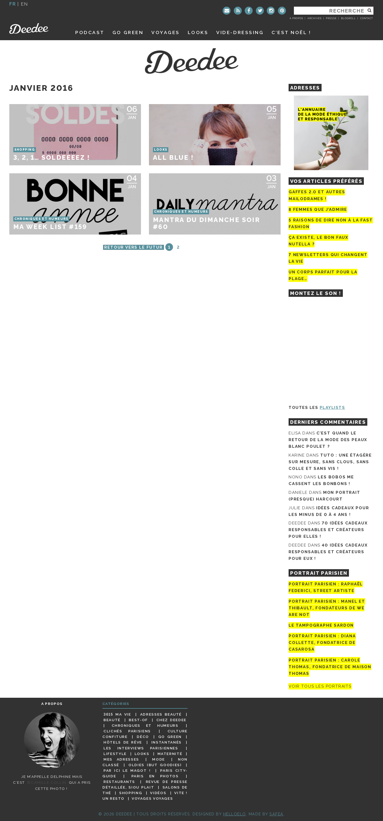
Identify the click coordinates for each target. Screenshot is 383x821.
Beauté (111, 720)
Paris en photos (155, 776)
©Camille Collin (46, 782)
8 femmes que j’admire (318, 209)
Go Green (170, 736)
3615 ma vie (117, 714)
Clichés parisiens (127, 731)
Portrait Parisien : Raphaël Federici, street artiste (326, 587)
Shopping (130, 793)
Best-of (138, 720)
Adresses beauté (161, 714)
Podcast (90, 32)
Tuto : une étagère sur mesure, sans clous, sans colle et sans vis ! (330, 462)
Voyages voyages (152, 798)
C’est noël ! (291, 32)
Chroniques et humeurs (145, 725)
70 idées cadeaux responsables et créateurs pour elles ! (328, 530)
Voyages (165, 32)
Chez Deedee (171, 720)
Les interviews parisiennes (140, 748)
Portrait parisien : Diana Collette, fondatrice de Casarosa (322, 643)
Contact (366, 18)
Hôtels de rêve (122, 742)
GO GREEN (128, 32)
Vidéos (158, 793)
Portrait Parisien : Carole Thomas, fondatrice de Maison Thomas (330, 667)
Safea (276, 814)
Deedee (36, 28)
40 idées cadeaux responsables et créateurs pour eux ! (328, 552)
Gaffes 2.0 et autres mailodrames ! (317, 195)
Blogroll (348, 18)
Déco (143, 736)
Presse (331, 18)
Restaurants (119, 781)
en (24, 4)
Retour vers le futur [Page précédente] (133, 247)
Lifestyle (115, 754)
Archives (314, 18)
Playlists (332, 407)
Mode (158, 759)
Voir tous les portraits (320, 686)
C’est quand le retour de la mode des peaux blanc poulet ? (328, 440)
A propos (296, 18)
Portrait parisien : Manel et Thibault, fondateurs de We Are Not (327, 608)
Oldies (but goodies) (154, 765)
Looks (198, 32)
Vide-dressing (240, 32)
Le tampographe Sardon (321, 625)
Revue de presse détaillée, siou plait (145, 784)
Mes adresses (121, 759)
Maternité (169, 754)
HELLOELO (234, 814)
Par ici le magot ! (127, 770)
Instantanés (166, 742)
